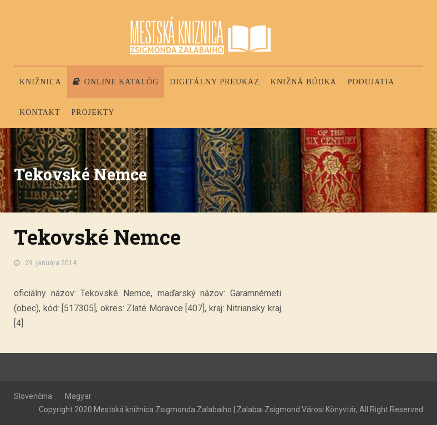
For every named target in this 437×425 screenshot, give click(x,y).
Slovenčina (33, 396)
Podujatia (371, 82)
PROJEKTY (93, 112)
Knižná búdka (304, 82)
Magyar (78, 396)
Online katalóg (116, 82)
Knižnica (40, 82)
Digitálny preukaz (215, 82)
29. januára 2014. (51, 263)
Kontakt (39, 112)
